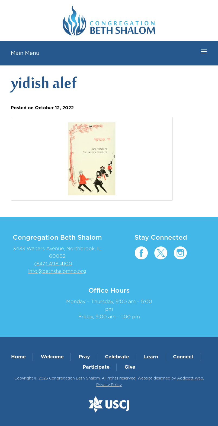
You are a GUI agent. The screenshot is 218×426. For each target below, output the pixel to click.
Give (129, 367)
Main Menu (25, 53)
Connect (183, 357)
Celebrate (117, 357)
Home (18, 357)
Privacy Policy (109, 385)
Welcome (52, 357)
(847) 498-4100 (53, 264)
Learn (151, 357)
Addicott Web (190, 378)
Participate (96, 367)
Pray (84, 357)
